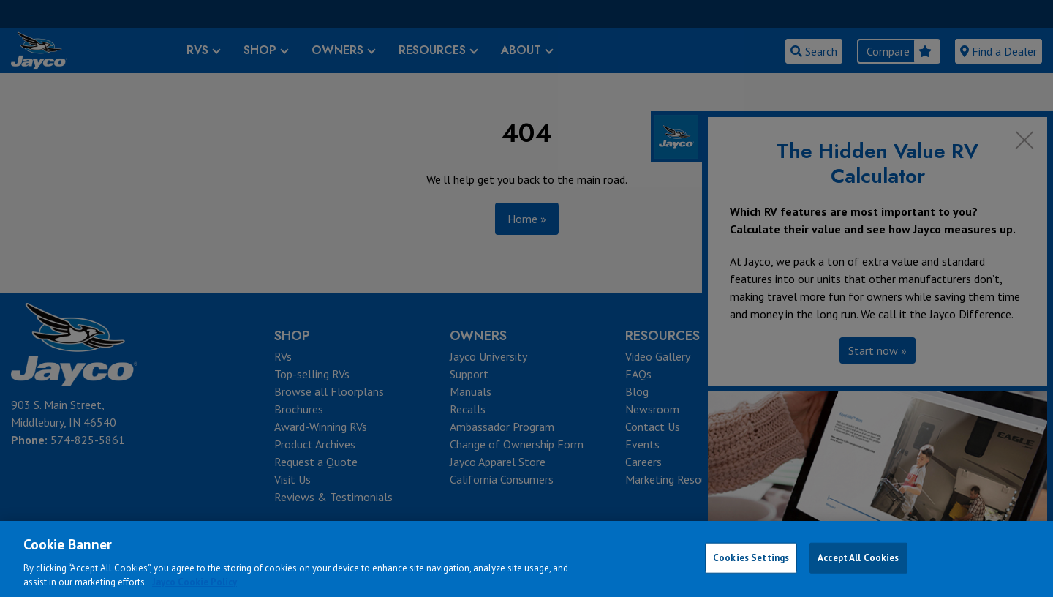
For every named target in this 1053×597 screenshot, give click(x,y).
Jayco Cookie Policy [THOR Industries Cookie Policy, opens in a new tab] (194, 582)
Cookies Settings (751, 558)
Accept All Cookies (858, 558)
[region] (526, 559)
